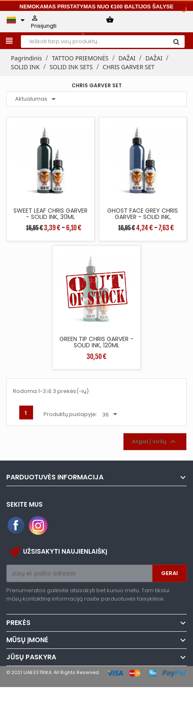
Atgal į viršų (155, 442)
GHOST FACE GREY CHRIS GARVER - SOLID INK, (142, 213)
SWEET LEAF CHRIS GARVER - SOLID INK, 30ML (50, 213)
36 (111, 414)
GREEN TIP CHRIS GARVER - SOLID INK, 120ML (96, 342)
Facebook (16, 525)
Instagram (38, 525)
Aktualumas (37, 99)
